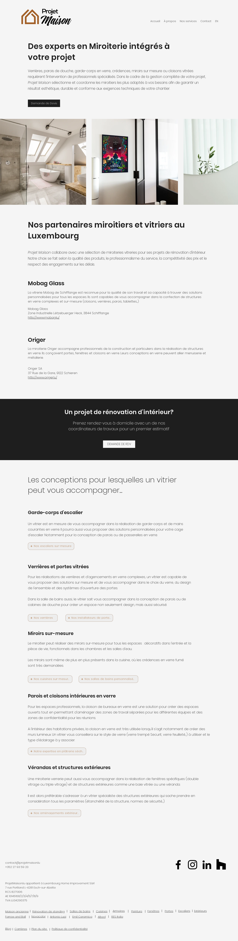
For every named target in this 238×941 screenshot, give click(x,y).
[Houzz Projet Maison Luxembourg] (221, 864)
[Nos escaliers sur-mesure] (51, 546)
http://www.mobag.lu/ (44, 317)
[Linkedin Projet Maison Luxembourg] (207, 864)
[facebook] (178, 864)
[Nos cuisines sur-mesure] (50, 679)
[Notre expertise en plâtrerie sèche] (57, 751)
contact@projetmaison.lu (22, 863)
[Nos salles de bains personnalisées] (108, 679)
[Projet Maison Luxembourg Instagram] (192, 864)
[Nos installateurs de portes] (89, 618)
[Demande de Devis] (44, 103)
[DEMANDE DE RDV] (119, 444)
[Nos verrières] (43, 618)
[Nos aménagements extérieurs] (54, 813)
